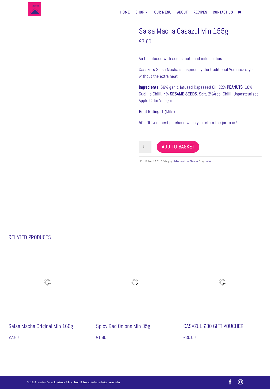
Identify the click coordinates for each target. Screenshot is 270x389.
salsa (208, 161)
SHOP (139, 13)
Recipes (200, 13)
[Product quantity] (145, 147)
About (182, 13)
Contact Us (223, 13)
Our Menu (162, 13)
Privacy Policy (65, 382)
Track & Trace (81, 382)
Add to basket (178, 146)
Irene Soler (114, 382)
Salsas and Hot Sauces (185, 161)
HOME (125, 13)
